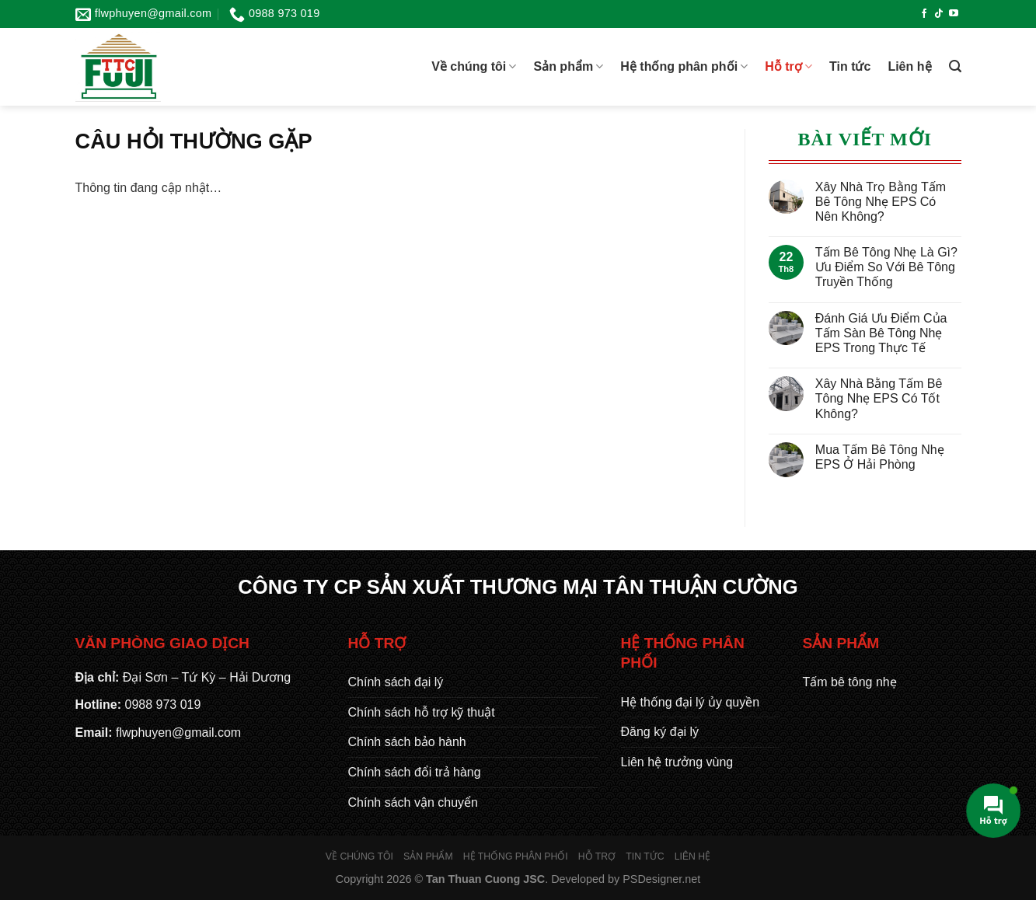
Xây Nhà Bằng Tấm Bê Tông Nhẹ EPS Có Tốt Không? (879, 398)
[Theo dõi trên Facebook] (924, 14)
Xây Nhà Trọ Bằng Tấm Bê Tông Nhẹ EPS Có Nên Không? (880, 201)
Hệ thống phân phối (684, 66)
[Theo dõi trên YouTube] (953, 14)
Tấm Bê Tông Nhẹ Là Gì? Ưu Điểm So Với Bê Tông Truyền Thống (886, 267)
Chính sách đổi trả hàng (414, 772)
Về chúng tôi (473, 66)
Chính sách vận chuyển (413, 802)
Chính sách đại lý (396, 682)
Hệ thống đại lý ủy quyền (690, 702)
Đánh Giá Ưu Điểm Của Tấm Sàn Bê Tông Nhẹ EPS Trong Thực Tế (881, 333)
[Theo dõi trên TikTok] (939, 14)
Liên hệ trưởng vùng (677, 762)
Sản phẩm (568, 66)
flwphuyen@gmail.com (178, 732)
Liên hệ (909, 66)
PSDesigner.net (661, 879)
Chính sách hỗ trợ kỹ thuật (421, 712)
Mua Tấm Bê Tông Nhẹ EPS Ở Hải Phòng (879, 457)
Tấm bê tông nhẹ (850, 682)
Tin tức (849, 66)
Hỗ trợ (788, 66)
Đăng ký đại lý (660, 731)
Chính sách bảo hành (407, 741)
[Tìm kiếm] (955, 66)
